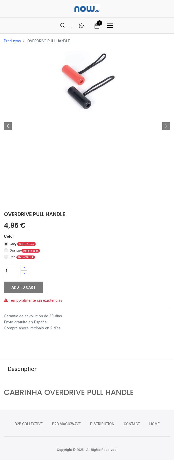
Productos (12, 41)
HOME (154, 424)
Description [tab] (23, 369)
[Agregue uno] (24, 267)
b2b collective (29, 424)
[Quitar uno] (24, 273)
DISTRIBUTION (102, 424)
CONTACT (132, 424)
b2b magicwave (66, 424)
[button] (8, 126)
